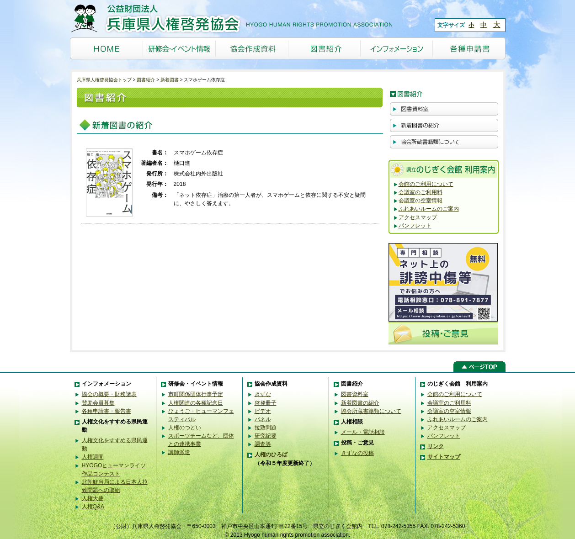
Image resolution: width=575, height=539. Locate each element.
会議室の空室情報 (420, 200)
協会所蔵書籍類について (371, 411)
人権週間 (93, 457)
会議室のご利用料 (420, 192)
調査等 (263, 444)
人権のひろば (271, 454)
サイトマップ (443, 457)
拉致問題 (266, 427)
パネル (263, 419)
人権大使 (93, 498)
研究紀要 (266, 436)
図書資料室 (354, 394)
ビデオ (263, 411)
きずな (263, 394)
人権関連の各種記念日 (195, 403)
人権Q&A (93, 506)
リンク (435, 446)
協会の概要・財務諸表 (109, 394)
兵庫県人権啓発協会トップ (104, 79)
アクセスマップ (418, 217)
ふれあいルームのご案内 (429, 209)
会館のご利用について (426, 184)
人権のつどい (184, 427)
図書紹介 (146, 79)
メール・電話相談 (363, 432)
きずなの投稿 (357, 453)
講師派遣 (179, 452)
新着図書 (169, 79)
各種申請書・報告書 (106, 411)
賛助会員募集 (98, 403)
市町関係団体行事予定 (195, 394)
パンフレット (415, 225)
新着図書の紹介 (360, 403)
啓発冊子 (266, 403)
